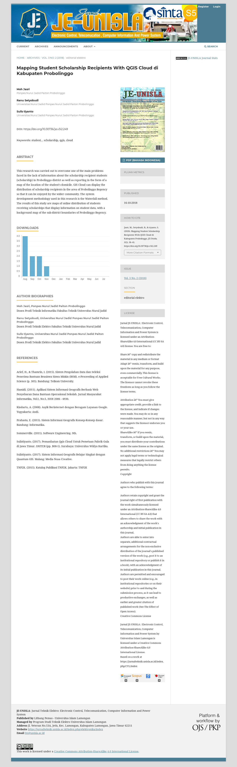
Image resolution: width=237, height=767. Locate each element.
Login (216, 6)
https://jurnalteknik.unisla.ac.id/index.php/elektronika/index (65, 729)
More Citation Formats (140, 252)
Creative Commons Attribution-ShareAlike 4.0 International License (96, 751)
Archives (41, 46)
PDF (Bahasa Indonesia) (142, 160)
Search (211, 46)
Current (23, 46)
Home (21, 57)
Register (203, 6)
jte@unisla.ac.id (35, 733)
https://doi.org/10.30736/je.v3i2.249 (46, 129)
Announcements (66, 46)
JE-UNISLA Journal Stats (203, 58)
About (88, 46)
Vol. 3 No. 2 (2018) (53, 57)
